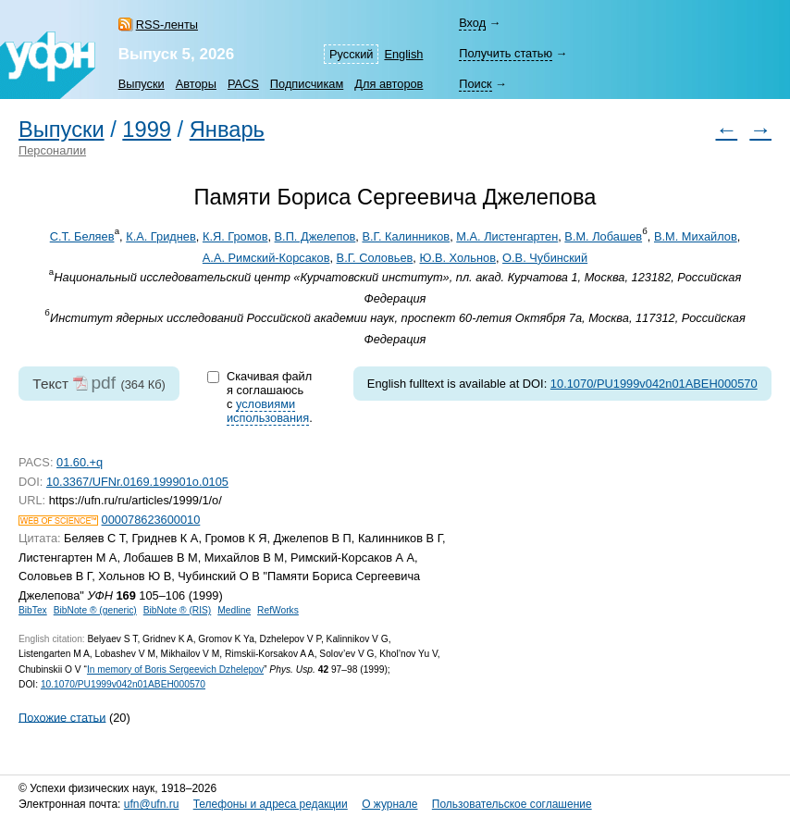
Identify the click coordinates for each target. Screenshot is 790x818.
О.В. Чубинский (544, 258)
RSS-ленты (167, 24)
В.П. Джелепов (315, 236)
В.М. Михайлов (695, 236)
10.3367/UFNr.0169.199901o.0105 (137, 482)
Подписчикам (306, 84)
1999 (146, 130)
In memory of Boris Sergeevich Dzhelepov (175, 669)
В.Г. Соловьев (375, 258)
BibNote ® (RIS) (177, 610)
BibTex (33, 610)
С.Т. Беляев (82, 236)
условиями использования (268, 411)
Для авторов (388, 84)
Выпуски (141, 84)
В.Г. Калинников (406, 236)
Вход (472, 23)
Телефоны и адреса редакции (270, 804)
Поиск (475, 84)
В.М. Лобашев (603, 236)
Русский (351, 54)
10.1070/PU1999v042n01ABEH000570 (654, 383)
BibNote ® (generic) (95, 610)
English (403, 54)
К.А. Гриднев (161, 236)
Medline (234, 610)
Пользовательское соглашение (512, 804)
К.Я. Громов (235, 236)
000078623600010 (151, 520)
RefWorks (278, 610)
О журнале (389, 804)
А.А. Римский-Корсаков (266, 258)
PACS (243, 84)
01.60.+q (79, 462)
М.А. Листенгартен (507, 236)
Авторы (196, 84)
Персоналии (52, 150)
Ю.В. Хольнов (457, 258)
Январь (227, 130)
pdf (103, 382)
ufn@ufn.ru (151, 804)
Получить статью (505, 53)
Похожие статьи (62, 717)
